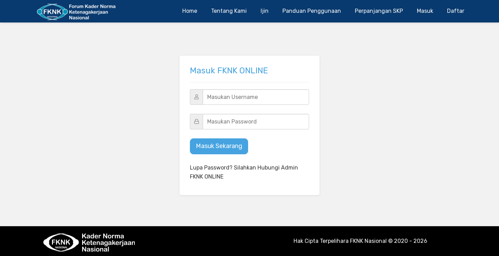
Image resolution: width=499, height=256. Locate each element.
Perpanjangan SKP (379, 11)
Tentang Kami (229, 11)
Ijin (265, 11)
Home (189, 11)
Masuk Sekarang (219, 146)
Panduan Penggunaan (311, 11)
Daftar (455, 11)
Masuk (425, 11)
